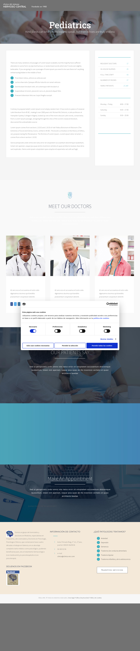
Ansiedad (104, 538)
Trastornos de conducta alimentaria (114, 551)
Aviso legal (71, 598)
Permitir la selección (70, 346)
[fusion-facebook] (11, 304)
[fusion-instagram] (19, 304)
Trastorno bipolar (107, 555)
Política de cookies (95, 598)
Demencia (104, 547)
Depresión (104, 542)
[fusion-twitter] (15, 304)
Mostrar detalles (106, 339)
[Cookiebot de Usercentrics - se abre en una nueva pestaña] (108, 304)
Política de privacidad (82, 598)
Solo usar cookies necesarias (37, 346)
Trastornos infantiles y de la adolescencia (115, 559)
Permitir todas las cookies (102, 346)
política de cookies (101, 318)
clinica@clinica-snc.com (66, 556)
